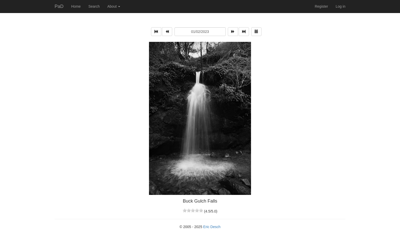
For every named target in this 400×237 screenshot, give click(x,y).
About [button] (113, 6)
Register (321, 6)
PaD (59, 6)
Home (76, 6)
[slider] (193, 210)
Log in (340, 6)
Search (93, 6)
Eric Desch (212, 227)
